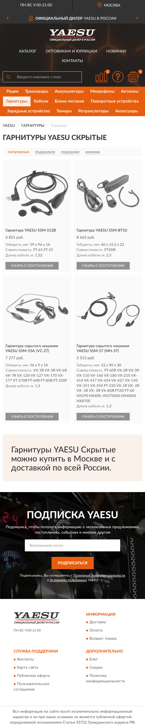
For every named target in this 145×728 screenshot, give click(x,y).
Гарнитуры (16, 101)
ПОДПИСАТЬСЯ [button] (72, 563)
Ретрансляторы (93, 111)
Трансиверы (36, 91)
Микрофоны (102, 91)
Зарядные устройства (28, 111)
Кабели (41, 101)
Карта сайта (27, 667)
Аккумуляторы (69, 91)
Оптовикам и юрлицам (71, 51)
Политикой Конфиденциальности (99, 575)
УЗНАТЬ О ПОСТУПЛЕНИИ (32, 265)
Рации (13, 91)
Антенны (129, 91)
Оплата (95, 631)
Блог (93, 659)
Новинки (116, 51)
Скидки (95, 667)
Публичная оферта (33, 676)
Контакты (72, 61)
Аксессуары (126, 111)
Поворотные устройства (115, 101)
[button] (118, 76)
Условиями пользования (68, 580)
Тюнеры (64, 111)
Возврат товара (103, 639)
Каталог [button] (28, 51)
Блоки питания (69, 101)
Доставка (97, 622)
